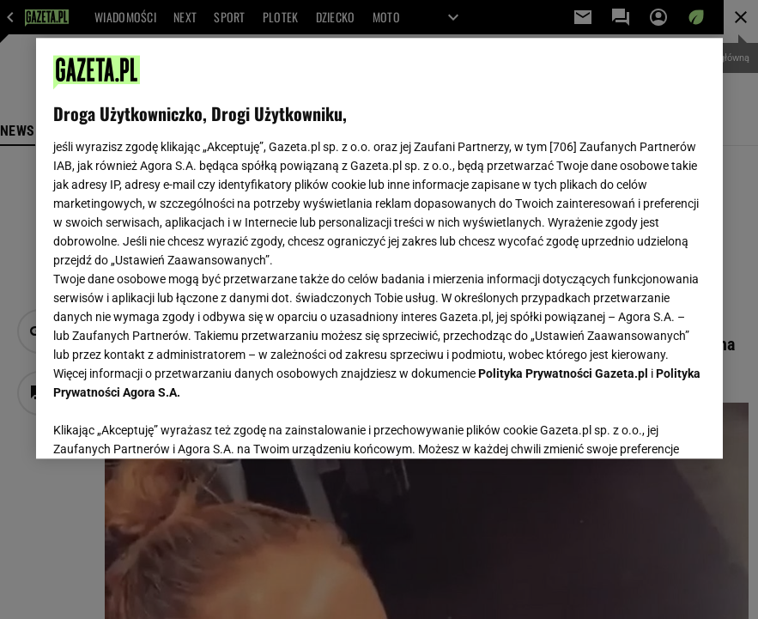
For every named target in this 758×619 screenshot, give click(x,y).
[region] (379, 248)
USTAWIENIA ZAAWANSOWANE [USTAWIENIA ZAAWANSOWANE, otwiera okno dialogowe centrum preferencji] (165, 424)
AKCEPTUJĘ (647, 425)
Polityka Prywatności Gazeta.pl (563, 373)
